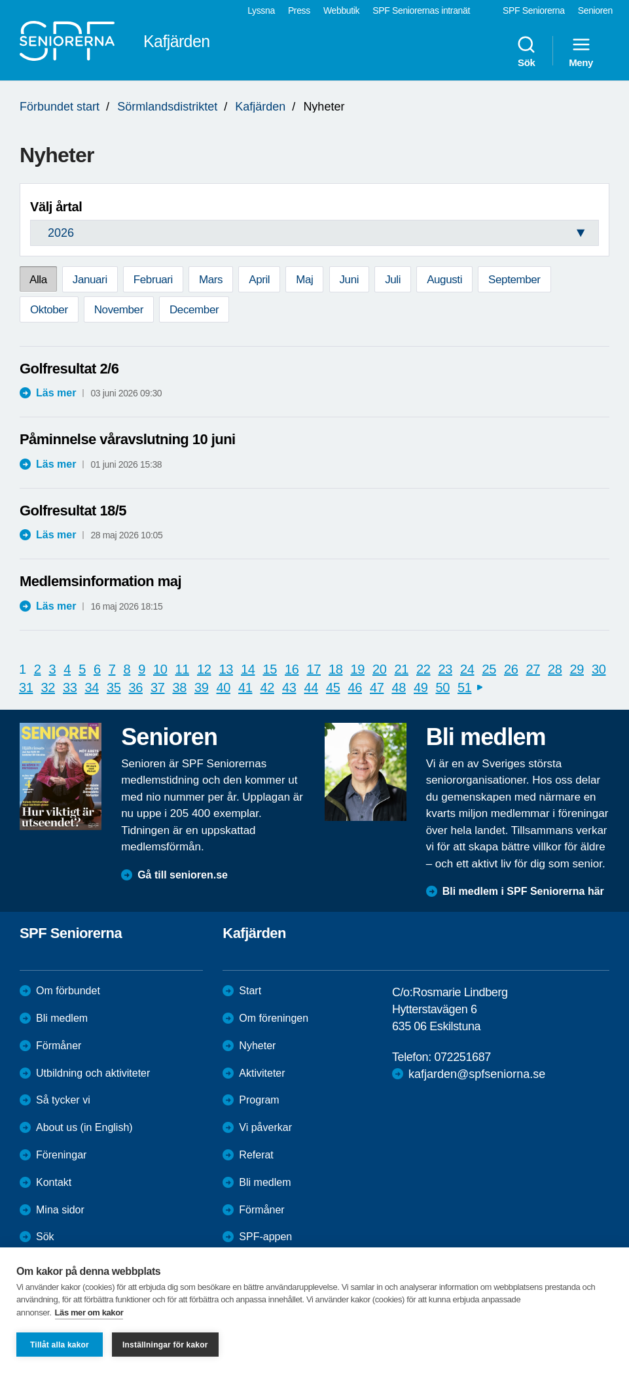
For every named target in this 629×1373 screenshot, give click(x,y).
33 (70, 687)
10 (160, 669)
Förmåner (58, 1045)
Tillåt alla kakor (59, 1344)
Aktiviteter (262, 1073)
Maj (304, 279)
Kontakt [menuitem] (53, 1182)
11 (182, 669)
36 (136, 687)
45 (333, 687)
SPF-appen (265, 1236)
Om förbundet (68, 990)
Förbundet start (59, 107)
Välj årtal (56, 207)
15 (270, 669)
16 (291, 669)
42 (267, 687)
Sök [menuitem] (526, 51)
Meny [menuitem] (581, 51)
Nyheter (257, 1045)
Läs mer (56, 392)
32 (48, 687)
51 (464, 687)
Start (250, 990)
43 (289, 687)
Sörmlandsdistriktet (167, 107)
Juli (393, 279)
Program (259, 1099)
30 (598, 669)
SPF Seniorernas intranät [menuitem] (421, 10)
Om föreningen (273, 1018)
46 (355, 687)
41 (245, 687)
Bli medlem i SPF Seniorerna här (523, 891)
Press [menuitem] (299, 10)
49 (420, 687)
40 (223, 687)
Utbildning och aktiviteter (93, 1073)
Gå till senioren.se (182, 874)
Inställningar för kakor (165, 1344)
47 (377, 687)
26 (511, 669)
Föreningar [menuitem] (61, 1154)
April (259, 279)
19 (358, 669)
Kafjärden (260, 107)
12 (204, 669)
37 (157, 687)
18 (335, 669)
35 (113, 687)
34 (92, 687)
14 (248, 669)
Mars (211, 279)
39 (201, 687)
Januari (90, 279)
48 (399, 687)
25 (489, 669)
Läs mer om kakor (89, 1312)
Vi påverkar (265, 1127)
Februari (153, 279)
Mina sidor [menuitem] (60, 1209)
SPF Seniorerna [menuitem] (534, 10)
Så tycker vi (63, 1099)
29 (577, 669)
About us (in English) (84, 1127)
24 (467, 669)
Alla (38, 279)
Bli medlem (62, 1018)
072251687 (462, 1057)
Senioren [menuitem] (595, 10)
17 (314, 669)
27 (533, 669)
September (514, 279)
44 (311, 687)
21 (401, 669)
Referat (256, 1154)
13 (226, 669)
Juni (349, 279)
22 (423, 669)
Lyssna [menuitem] (261, 10)
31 (26, 687)
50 (443, 687)
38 (180, 687)
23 (445, 669)
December (194, 310)
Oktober (49, 310)
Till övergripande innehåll (0, 0)
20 (379, 669)
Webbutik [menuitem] (341, 10)
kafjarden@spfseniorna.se (476, 1074)
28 (555, 669)
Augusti (444, 279)
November (118, 310)
